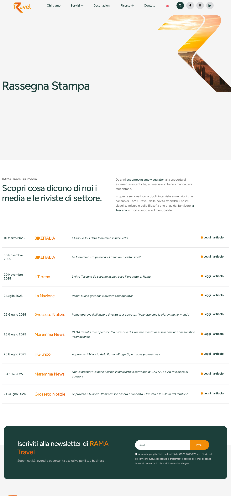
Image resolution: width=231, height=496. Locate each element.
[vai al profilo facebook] (190, 5)
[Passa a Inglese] (167, 5)
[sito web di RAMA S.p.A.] (180, 5)
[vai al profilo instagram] (200, 5)
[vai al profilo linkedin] (210, 5)
